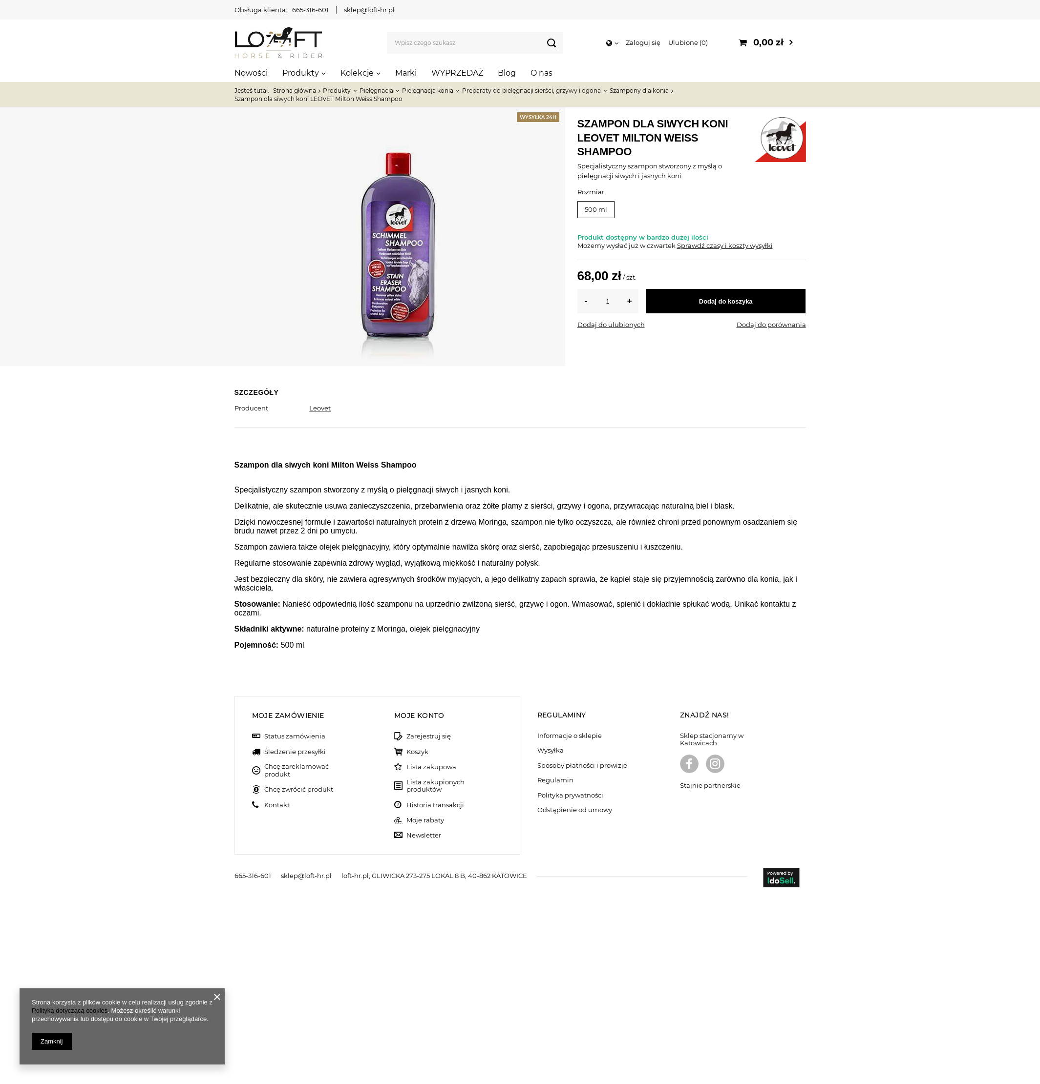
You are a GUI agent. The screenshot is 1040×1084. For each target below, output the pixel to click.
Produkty (300, 73)
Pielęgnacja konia (427, 90)
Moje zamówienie (288, 902)
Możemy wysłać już (607, 245)
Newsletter (423, 1022)
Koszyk (417, 938)
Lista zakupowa (431, 954)
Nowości (251, 73)
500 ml (596, 209)
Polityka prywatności (570, 982)
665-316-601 (310, 10)
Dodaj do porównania (771, 324)
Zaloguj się (643, 42)
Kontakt (277, 992)
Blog (507, 73)
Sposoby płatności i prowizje (582, 952)
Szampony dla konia (639, 90)
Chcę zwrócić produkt (298, 976)
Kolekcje (357, 73)
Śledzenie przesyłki (295, 938)
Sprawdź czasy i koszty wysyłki (725, 245)
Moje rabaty (425, 1007)
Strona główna (294, 90)
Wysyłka (550, 937)
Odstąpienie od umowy (574, 997)
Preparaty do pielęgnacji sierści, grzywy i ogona (531, 90)
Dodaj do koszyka (726, 301)
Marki (406, 73)
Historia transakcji (435, 992)
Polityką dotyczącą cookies (69, 1010)
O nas (541, 73)
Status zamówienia (294, 923)
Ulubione (688, 42)
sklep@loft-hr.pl (369, 10)
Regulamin (555, 967)
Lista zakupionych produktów (435, 973)
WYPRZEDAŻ (457, 73)
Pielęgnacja (376, 90)
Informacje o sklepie (569, 922)
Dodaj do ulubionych (611, 324)
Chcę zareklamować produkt (296, 957)
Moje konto (419, 902)
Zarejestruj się (428, 923)
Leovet (320, 408)
